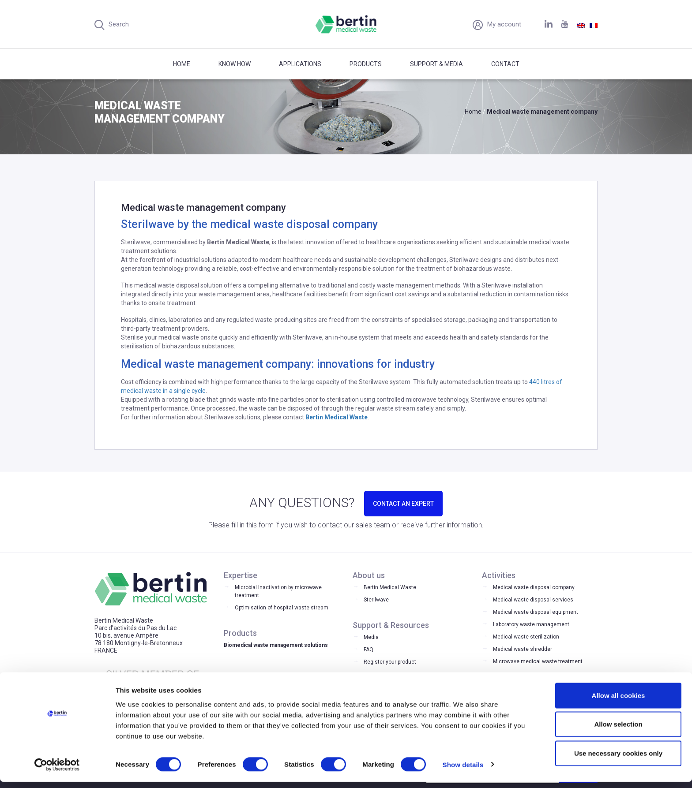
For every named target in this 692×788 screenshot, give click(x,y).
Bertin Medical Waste (390, 587)
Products (366, 63)
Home (181, 63)
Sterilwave (376, 600)
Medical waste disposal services (533, 600)
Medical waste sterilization (526, 637)
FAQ (368, 649)
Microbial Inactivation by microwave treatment (278, 591)
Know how (234, 63)
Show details (463, 770)
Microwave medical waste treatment (538, 661)
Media (371, 637)
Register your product (390, 662)
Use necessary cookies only (618, 759)
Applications (300, 63)
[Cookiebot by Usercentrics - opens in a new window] (57, 770)
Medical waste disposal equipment (535, 612)
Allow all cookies (618, 701)
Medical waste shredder (522, 649)
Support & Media (436, 63)
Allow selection (618, 730)
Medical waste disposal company (534, 587)
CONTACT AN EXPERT (403, 503)
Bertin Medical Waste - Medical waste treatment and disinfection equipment (346, 24)
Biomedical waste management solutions (276, 645)
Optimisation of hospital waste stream (281, 608)
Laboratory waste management (531, 624)
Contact (505, 63)
